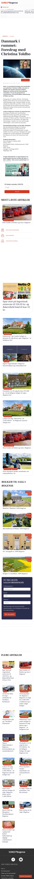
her (28, 160)
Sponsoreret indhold (7, 857)
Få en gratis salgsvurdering (8, 855)
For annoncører (5, 824)
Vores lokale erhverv (7, 843)
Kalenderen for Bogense (7, 846)
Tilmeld (17, 191)
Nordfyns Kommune (6, 853)
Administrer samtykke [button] (7, 831)
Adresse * (6, 553)
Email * (6, 546)
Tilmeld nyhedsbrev (25, 876)
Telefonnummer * (8, 539)
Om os (3, 822)
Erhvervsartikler (5, 850)
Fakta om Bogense (6, 848)
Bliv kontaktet (9, 568)
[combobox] (4, 556)
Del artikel (25, 80)
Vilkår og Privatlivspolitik (8, 826)
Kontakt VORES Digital (7, 829)
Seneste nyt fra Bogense (7, 841)
